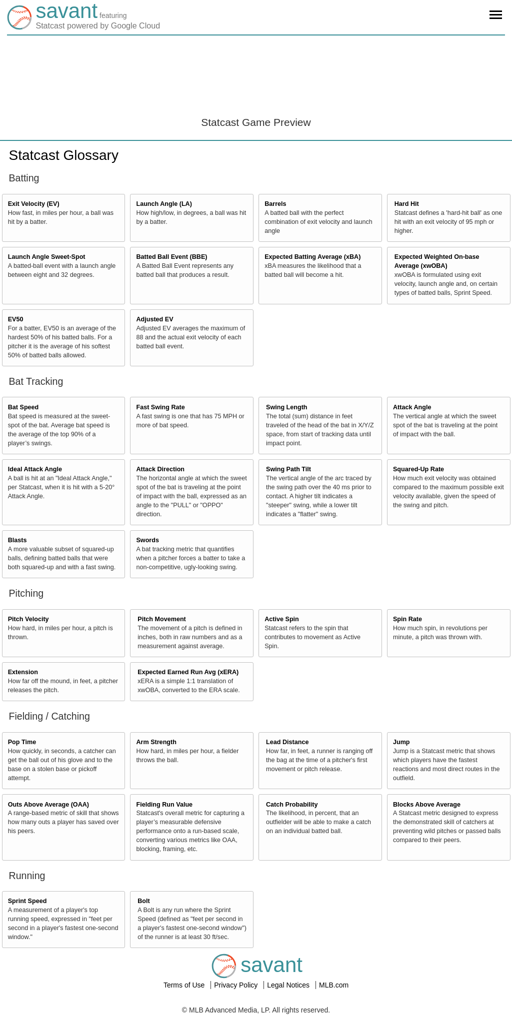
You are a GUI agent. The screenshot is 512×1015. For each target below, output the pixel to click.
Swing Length (287, 407)
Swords (147, 540)
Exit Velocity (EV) (34, 203)
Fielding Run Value (164, 804)
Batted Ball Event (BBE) (171, 256)
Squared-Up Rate (418, 469)
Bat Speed (23, 407)
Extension (23, 672)
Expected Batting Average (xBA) (312, 256)
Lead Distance (287, 742)
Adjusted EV (154, 319)
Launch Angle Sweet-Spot (47, 256)
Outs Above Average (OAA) (48, 804)
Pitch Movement (162, 619)
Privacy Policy (237, 985)
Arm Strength (156, 742)
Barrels (275, 203)
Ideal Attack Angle (35, 469)
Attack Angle (412, 407)
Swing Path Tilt (288, 469)
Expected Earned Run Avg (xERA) (188, 672)
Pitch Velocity (28, 619)
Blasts (17, 540)
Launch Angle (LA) (164, 203)
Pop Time (22, 742)
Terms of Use (185, 985)
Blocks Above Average (426, 804)
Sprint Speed (27, 901)
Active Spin (281, 619)
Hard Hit (406, 203)
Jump (401, 742)
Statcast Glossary (63, 155)
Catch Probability (292, 804)
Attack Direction (160, 469)
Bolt (144, 901)
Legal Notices (289, 985)
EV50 (16, 319)
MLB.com (333, 985)
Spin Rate (407, 619)
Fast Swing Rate (160, 407)
